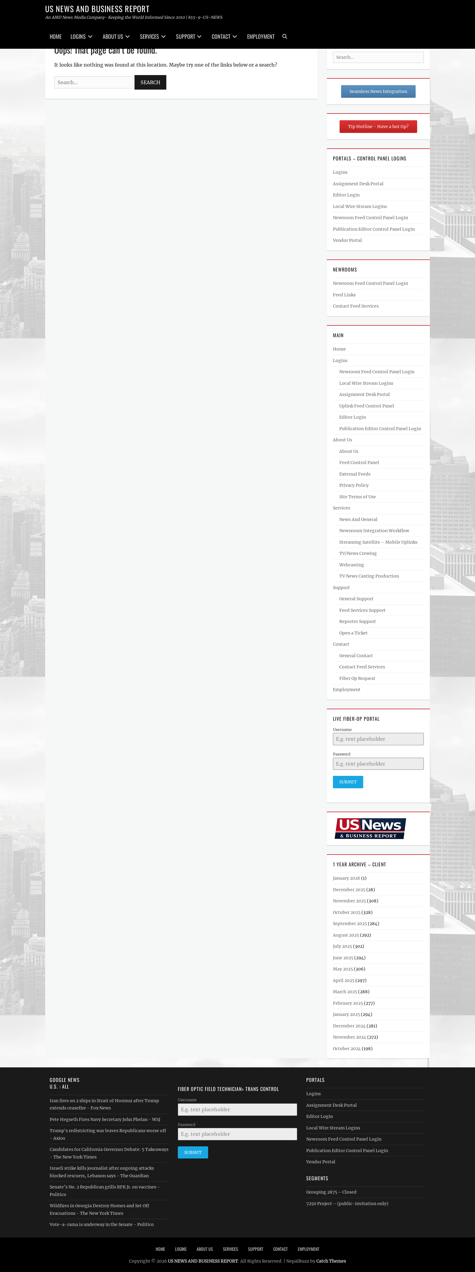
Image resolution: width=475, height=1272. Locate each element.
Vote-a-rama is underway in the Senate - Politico (102, 1222)
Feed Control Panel (359, 462)
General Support (356, 598)
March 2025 (345, 989)
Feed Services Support (362, 610)
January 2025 (346, 1012)
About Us (113, 36)
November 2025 (349, 898)
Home (55, 36)
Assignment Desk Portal (358, 183)
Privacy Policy (354, 485)
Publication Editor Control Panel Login (374, 229)
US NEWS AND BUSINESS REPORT (97, 9)
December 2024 (349, 1023)
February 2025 (348, 1001)
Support (185, 36)
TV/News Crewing (358, 553)
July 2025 (342, 944)
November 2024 (349, 1035)
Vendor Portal (347, 240)
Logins (78, 36)
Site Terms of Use (357, 496)
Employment (260, 36)
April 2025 (343, 978)
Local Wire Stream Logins (360, 206)
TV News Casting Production (369, 576)
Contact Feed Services (356, 306)
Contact (221, 36)
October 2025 (346, 910)
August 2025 (346, 933)
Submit (348, 782)
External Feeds (354, 474)
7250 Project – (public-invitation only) (347, 1201)
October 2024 (347, 1046)
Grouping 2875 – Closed (331, 1190)
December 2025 (349, 887)
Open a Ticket (353, 633)
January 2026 (346, 876)
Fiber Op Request (357, 678)
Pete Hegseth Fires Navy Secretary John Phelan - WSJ (105, 1117)
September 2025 (350, 921)
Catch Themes (331, 1259)
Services (149, 36)
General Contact (356, 655)
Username (342, 729)
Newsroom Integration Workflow (374, 530)
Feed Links (344, 295)
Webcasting (351, 565)
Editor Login (346, 195)
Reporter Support (357, 621)
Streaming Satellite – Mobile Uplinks (378, 542)
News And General (358, 519)
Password (341, 754)
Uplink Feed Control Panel (366, 406)
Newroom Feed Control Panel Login (370, 217)
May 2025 (343, 967)
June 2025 (343, 955)
